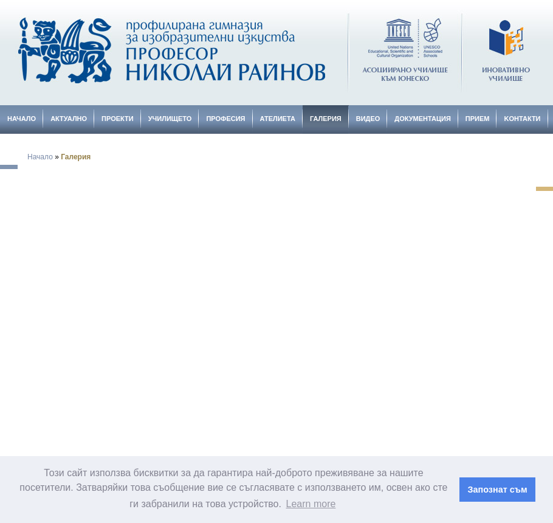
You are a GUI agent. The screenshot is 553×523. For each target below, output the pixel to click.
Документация (422, 118)
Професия (225, 118)
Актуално (68, 118)
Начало (21, 118)
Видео (368, 118)
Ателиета (277, 118)
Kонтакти (522, 118)
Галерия (326, 118)
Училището (170, 118)
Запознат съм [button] (497, 489)
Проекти (117, 118)
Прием (477, 118)
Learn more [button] (311, 504)
